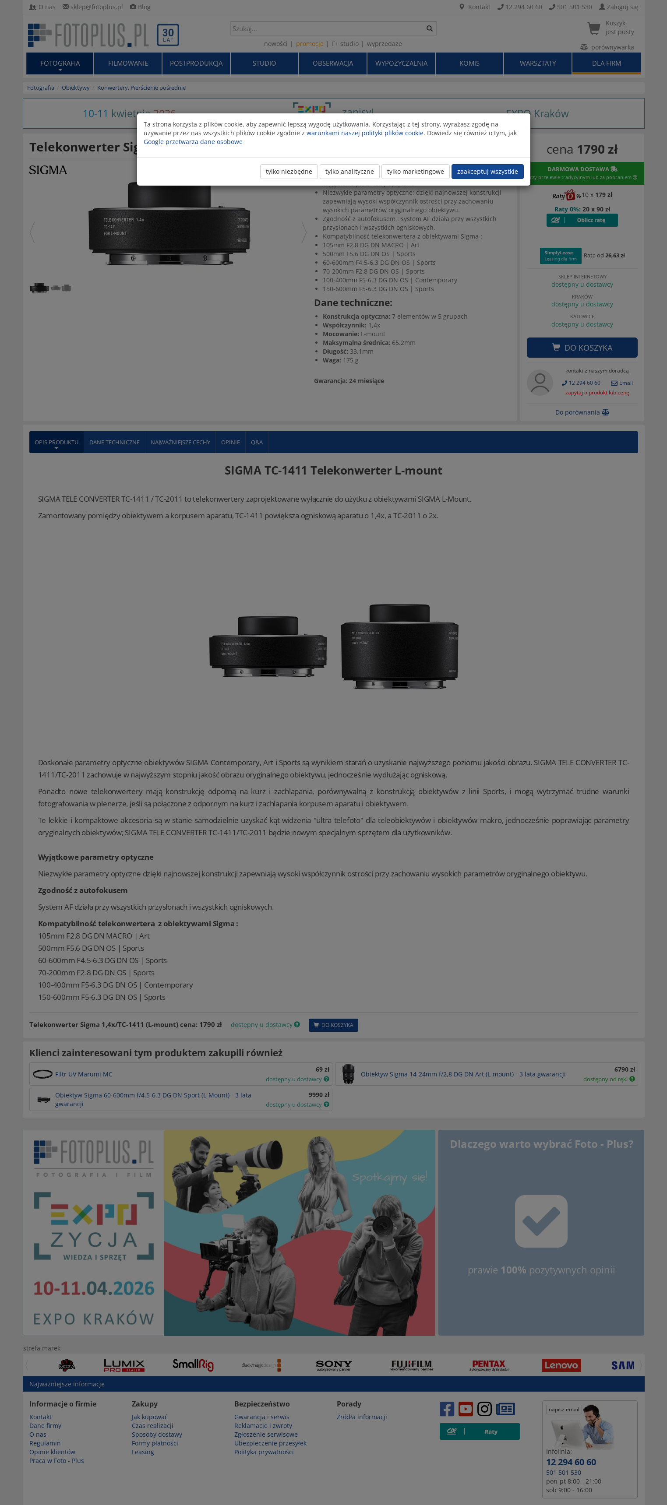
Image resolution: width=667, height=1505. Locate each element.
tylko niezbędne (289, 171)
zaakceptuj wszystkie (487, 171)
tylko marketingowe (415, 171)
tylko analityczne (349, 171)
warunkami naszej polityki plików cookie (365, 133)
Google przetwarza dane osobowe (193, 141)
